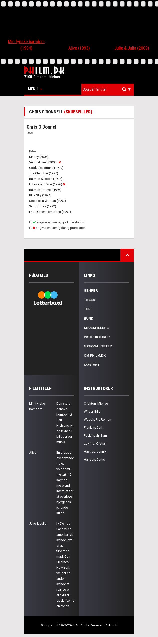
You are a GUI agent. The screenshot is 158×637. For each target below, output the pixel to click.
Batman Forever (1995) (45, 190)
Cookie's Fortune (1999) (46, 168)
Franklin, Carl (93, 427)
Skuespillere (96, 328)
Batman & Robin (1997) (45, 179)
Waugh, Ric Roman (97, 419)
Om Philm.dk (95, 355)
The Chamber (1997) (43, 173)
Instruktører (97, 337)
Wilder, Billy (92, 411)
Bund (88, 318)
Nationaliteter (98, 346)
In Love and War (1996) (47, 184)
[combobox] (107, 89)
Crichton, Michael (96, 403)
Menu (35, 89)
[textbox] (109, 89)
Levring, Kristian (95, 443)
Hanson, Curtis (94, 459)
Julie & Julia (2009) (131, 48)
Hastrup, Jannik (95, 451)
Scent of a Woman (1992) (47, 201)
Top (87, 309)
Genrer (91, 290)
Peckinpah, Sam (95, 435)
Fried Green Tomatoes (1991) (50, 212)
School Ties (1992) (42, 206)
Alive (32, 452)
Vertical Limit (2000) (45, 162)
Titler (89, 300)
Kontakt (92, 365)
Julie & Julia (37, 523)
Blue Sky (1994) (40, 195)
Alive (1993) (79, 48)
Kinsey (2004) (39, 157)
